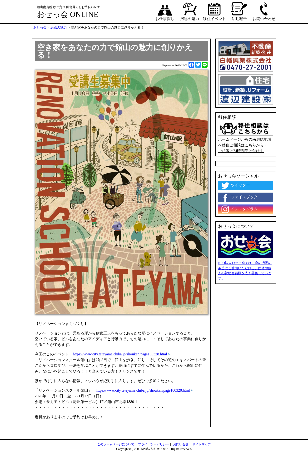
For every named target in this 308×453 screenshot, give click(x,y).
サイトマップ (201, 444)
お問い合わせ (264, 11)
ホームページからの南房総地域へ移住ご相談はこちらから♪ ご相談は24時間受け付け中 (245, 137)
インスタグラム (239, 209)
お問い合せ (181, 444)
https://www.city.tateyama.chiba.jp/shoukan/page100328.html (120, 354)
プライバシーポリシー (153, 444)
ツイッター (235, 185)
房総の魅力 (190, 11)
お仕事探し (165, 11)
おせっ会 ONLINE (67, 14)
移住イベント (214, 11)
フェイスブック (239, 197)
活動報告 (239, 11)
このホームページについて (115, 444)
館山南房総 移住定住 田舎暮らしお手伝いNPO (68, 7)
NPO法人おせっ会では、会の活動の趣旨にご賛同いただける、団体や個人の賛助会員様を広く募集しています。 (245, 270)
